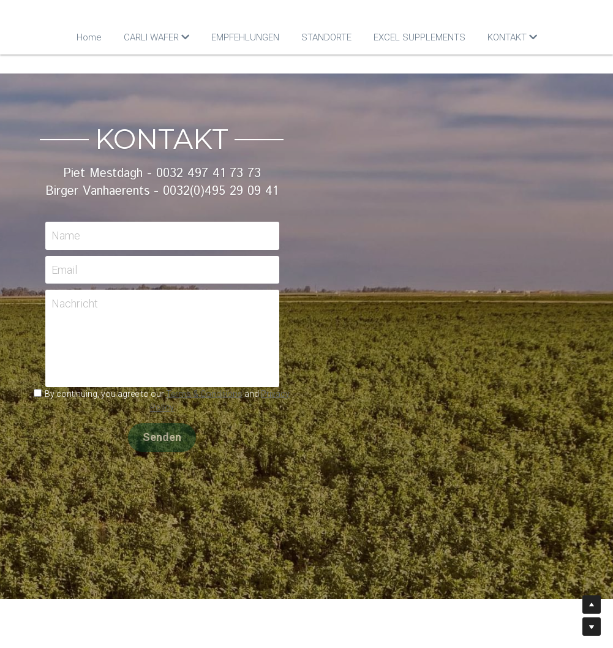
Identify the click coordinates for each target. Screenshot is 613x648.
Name (211, 235)
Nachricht (220, 303)
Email (209, 269)
